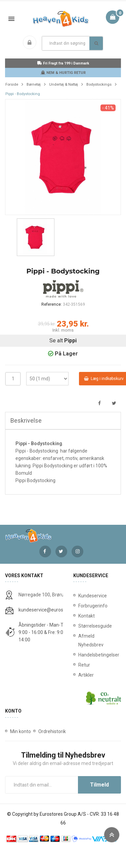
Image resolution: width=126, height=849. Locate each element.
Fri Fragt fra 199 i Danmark (63, 63)
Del (99, 403)
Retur (84, 665)
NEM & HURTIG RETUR (63, 73)
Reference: (51, 304)
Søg (96, 43)
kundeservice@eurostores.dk (49, 609)
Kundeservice (92, 595)
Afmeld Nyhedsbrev (90, 640)
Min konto (20, 731)
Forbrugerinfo (93, 605)
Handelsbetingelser (97, 654)
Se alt (63, 340)
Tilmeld (99, 784)
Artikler (86, 675)
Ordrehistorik (52, 731)
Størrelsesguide (95, 626)
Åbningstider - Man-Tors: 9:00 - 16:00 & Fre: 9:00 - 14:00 (44, 632)
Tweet (114, 403)
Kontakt (86, 616)
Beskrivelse (26, 420)
